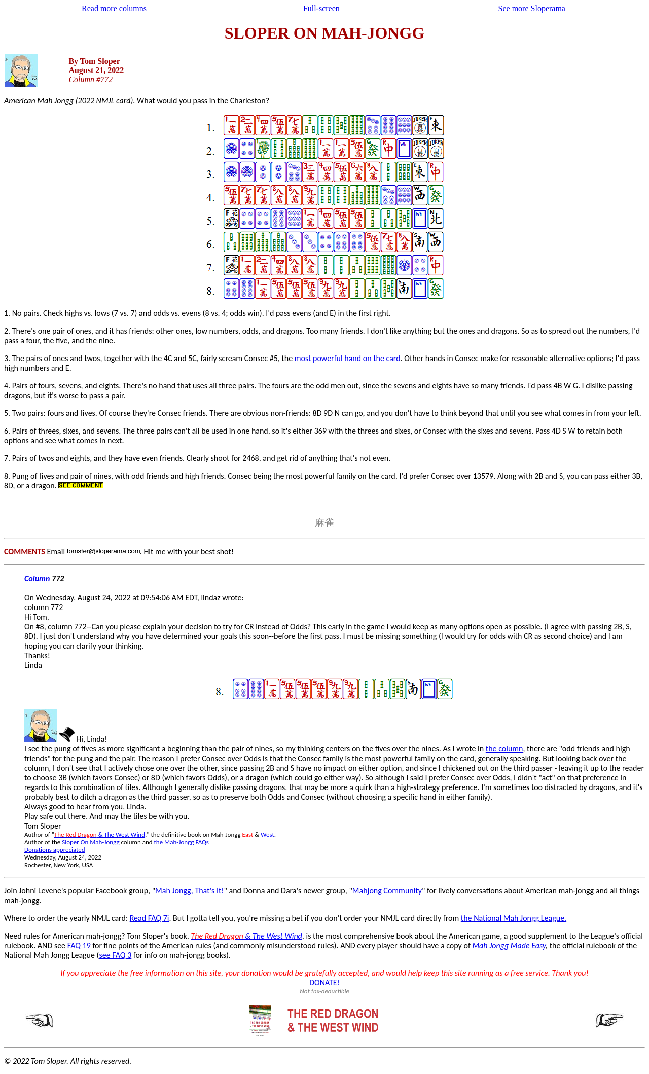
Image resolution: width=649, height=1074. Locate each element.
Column (37, 578)
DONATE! (324, 982)
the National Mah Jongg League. (513, 918)
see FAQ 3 (115, 955)
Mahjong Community (387, 891)
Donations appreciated (54, 849)
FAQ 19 (79, 945)
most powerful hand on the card (348, 358)
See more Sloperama (531, 8)
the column (504, 749)
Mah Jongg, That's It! (189, 891)
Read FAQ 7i (149, 918)
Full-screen (321, 8)
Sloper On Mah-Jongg (90, 842)
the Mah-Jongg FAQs (181, 842)
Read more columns (114, 8)
